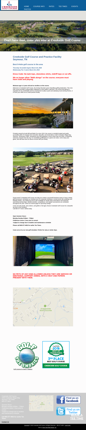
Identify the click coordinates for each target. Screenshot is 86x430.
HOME (26, 6)
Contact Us (5, 422)
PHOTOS (27, 9)
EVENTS (74, 6)
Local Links (67, 425)
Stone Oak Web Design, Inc (49, 427)
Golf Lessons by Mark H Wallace (27, 368)
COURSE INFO (39, 6)
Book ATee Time (76, 416)
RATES (51, 6)
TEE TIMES (63, 6)
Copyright (26, 425)
